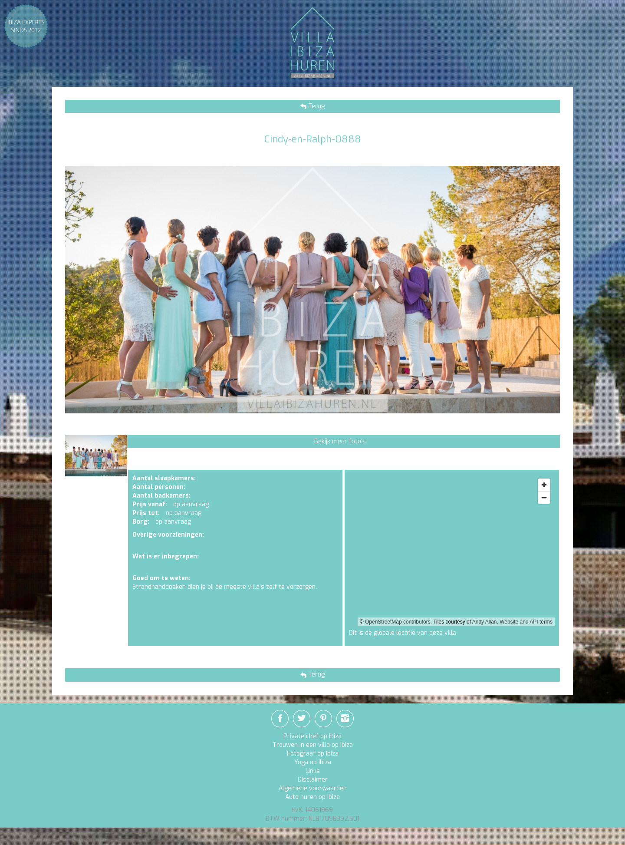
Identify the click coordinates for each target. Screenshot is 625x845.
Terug (315, 106)
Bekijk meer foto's (340, 441)
